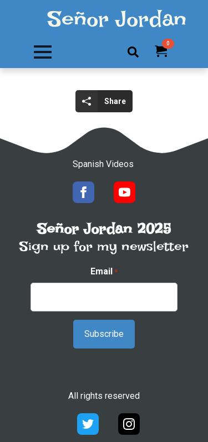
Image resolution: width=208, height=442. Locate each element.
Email (104, 271)
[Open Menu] (43, 52)
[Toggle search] (133, 52)
